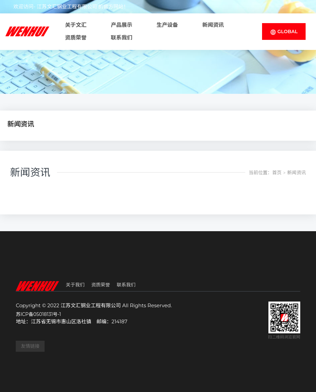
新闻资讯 (213, 25)
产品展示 (121, 25)
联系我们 (121, 38)
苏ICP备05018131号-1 (38, 314)
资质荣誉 (75, 38)
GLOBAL (284, 31)
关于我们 (75, 285)
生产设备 (167, 25)
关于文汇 (75, 25)
